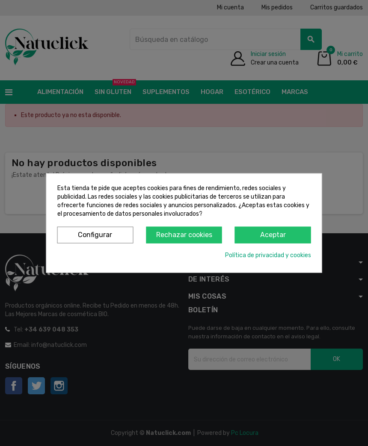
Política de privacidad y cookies (268, 254)
